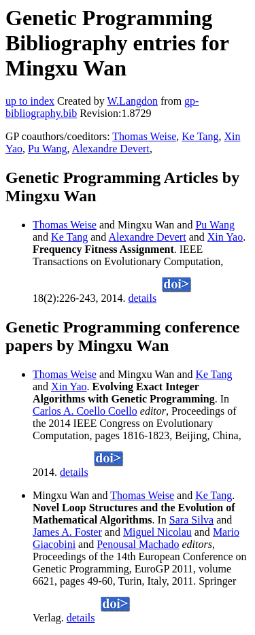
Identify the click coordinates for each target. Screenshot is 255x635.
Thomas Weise (144, 136)
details (142, 298)
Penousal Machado (138, 544)
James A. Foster (67, 532)
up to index (29, 101)
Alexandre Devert (111, 148)
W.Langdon (132, 101)
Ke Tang (200, 136)
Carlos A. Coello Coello (85, 411)
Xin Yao (225, 237)
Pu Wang (47, 148)
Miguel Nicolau (157, 532)
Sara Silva (191, 520)
